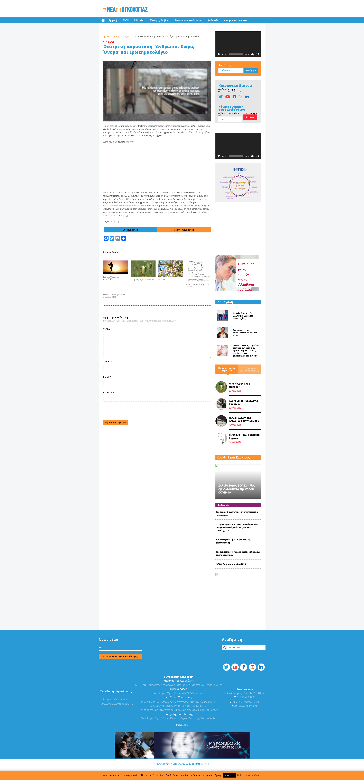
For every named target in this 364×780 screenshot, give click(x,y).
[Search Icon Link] (254, 20)
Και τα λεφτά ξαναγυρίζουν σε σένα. (197, 285)
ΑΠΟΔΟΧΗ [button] (229, 775)
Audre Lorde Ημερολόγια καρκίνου (243, 402)
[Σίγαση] (252, 54)
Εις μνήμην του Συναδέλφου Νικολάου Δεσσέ (245, 333)
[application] (238, 44)
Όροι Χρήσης (182, 736)
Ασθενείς (212, 20)
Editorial (139, 20)
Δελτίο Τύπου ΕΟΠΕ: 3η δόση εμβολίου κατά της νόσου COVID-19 (237, 500)
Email (107, 377)
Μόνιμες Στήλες (159, 20)
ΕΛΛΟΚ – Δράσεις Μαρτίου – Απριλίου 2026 (115, 296)
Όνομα (107, 361)
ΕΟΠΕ (126, 20)
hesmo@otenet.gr (248, 713)
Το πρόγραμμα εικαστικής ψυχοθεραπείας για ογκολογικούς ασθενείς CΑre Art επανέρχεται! (236, 538)
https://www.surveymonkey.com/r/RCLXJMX (123, 205)
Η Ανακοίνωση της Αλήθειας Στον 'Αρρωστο (244, 419)
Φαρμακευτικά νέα (235, 20)
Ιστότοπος (108, 392)
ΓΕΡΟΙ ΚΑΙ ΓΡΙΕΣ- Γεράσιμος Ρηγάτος (245, 436)
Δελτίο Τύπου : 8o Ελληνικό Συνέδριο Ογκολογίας (243, 316)
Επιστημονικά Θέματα (188, 20)
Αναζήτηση (226, 65)
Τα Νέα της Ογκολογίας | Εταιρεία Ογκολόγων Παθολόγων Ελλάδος (125, 9)
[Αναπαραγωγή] (219, 54)
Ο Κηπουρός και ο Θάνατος (142, 279)
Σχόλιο (107, 329)
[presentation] (125, 410)
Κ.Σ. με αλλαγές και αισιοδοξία (111, 278)
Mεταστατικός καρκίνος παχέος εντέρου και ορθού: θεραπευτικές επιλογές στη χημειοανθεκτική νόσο (246, 350)
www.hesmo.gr (248, 717)
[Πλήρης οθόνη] (257, 54)
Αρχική (113, 20)
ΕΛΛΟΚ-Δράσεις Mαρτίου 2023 (230, 575)
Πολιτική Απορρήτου (248, 775)
